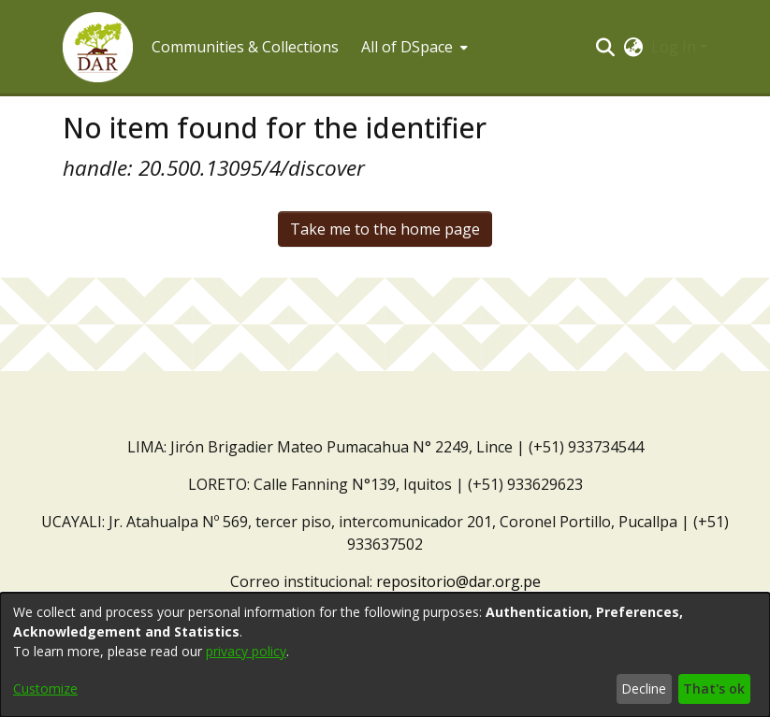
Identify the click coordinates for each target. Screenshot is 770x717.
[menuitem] (412, 46)
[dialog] (385, 655)
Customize (45, 688)
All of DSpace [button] (407, 46)
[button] (98, 47)
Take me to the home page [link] (385, 229)
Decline (643, 688)
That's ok (714, 688)
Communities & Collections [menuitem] (245, 46)
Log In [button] (675, 46)
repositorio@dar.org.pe (458, 581)
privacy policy (246, 651)
